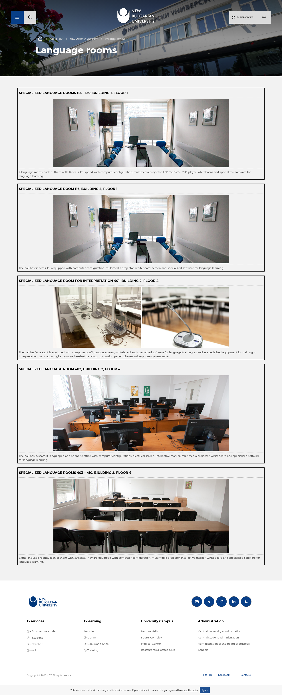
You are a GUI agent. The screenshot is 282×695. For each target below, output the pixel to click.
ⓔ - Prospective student (43, 631)
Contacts (246, 675)
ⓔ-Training (91, 650)
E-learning (92, 621)
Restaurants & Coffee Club (158, 650)
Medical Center (151, 643)
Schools (203, 650)
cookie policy (191, 690)
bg (264, 17)
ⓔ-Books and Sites (96, 644)
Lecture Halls (149, 631)
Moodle (89, 631)
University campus (115, 38)
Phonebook (223, 675)
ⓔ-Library (90, 637)
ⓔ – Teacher (35, 644)
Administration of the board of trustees (224, 643)
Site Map (207, 675)
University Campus (157, 621)
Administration (211, 621)
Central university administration (219, 631)
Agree (205, 690)
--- (235, 675)
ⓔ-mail (31, 650)
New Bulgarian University (84, 38)
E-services (35, 621)
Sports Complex (151, 637)
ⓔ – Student (35, 637)
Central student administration (218, 637)
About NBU (56, 38)
